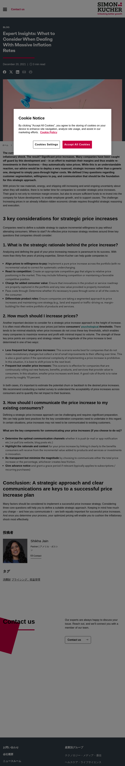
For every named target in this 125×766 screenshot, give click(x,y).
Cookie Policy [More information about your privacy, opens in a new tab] (48, 132)
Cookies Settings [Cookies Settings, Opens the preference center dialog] (46, 144)
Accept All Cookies (77, 144)
